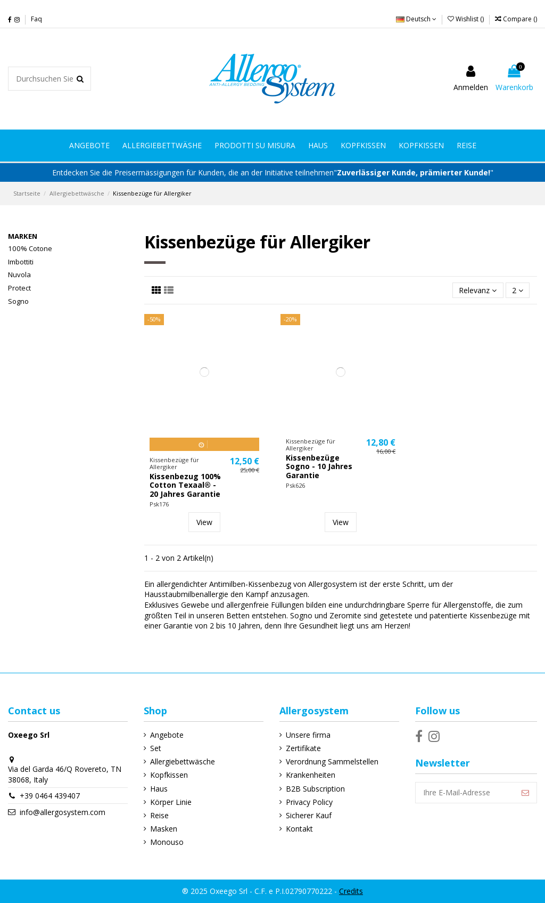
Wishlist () (466, 18)
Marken (22, 236)
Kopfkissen (169, 775)
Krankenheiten (310, 775)
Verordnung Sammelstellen (332, 761)
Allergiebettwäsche (182, 761)
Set (155, 748)
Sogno (18, 301)
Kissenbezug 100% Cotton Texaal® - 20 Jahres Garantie (185, 485)
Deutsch (416, 18)
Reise (159, 815)
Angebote (167, 735)
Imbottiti (21, 262)
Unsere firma (308, 735)
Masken (163, 829)
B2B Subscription (315, 789)
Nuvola (19, 274)
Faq (36, 18)
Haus (159, 789)
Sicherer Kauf (309, 815)
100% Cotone (30, 248)
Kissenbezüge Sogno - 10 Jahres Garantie (319, 467)
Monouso (167, 842)
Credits (351, 891)
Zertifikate (303, 748)
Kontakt (299, 829)
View (204, 522)
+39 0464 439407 (50, 796)
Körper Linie (171, 802)
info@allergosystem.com (62, 812)
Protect (19, 288)
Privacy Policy (309, 802)
